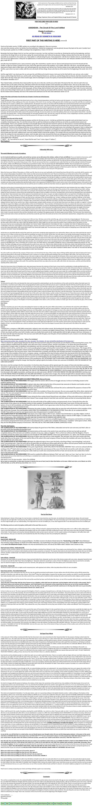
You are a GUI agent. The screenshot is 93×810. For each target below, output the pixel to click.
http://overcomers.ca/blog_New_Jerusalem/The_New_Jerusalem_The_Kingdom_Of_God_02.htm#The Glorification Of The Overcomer (37, 341)
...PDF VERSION (46, 33)
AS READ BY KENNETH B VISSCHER (46, 36)
